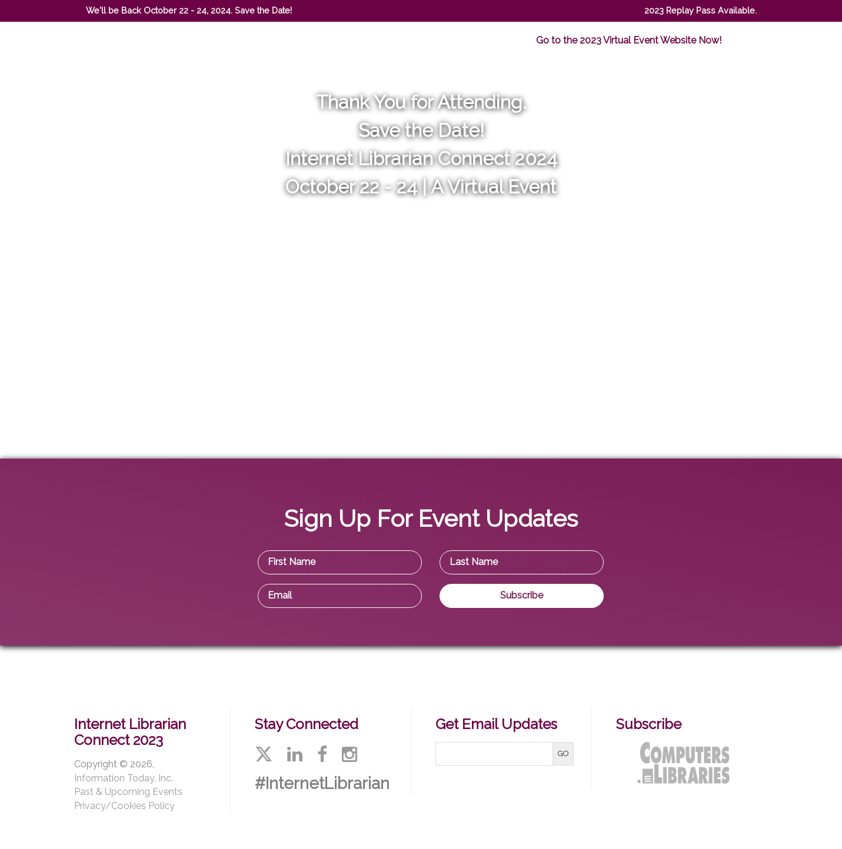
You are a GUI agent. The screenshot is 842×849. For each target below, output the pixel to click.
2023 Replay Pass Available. (700, 10)
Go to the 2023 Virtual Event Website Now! (628, 40)
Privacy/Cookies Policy (124, 805)
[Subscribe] (522, 596)
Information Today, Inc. (123, 778)
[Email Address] (340, 596)
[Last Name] (522, 562)
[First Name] (340, 562)
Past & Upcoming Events (128, 791)
